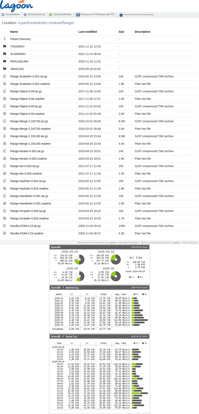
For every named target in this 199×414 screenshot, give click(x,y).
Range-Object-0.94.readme (27, 98)
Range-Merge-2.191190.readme (30, 143)
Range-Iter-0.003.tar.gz (24, 166)
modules (35, 23)
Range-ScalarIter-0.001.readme (30, 83)
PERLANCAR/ (19, 61)
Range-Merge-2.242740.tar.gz (29, 121)
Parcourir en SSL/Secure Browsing (138, 14)
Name (14, 31)
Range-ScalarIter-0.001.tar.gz (28, 76)
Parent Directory (20, 39)
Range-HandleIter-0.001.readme (30, 203)
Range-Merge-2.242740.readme (30, 128)
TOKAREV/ (17, 46)
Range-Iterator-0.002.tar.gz (27, 151)
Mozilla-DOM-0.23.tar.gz (25, 226)
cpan (23, 23)
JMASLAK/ (17, 69)
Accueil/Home (12, 14)
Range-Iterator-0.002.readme (28, 158)
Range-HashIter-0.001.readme (29, 188)
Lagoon (113, 242)
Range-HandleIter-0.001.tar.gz (29, 196)
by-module (52, 23)
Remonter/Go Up (36, 14)
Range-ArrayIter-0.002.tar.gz (28, 211)
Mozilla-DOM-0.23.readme (26, 233)
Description (142, 31)
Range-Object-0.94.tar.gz (26, 91)
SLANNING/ (17, 54)
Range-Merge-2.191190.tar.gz (29, 136)
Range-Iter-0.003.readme (26, 173)
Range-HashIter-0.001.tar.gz (28, 181)
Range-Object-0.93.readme (27, 113)
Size (121, 31)
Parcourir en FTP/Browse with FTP (97, 14)
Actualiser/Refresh (62, 14)
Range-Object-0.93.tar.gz (26, 106)
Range (67, 23)
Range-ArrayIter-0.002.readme (29, 218)
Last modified (88, 31)
